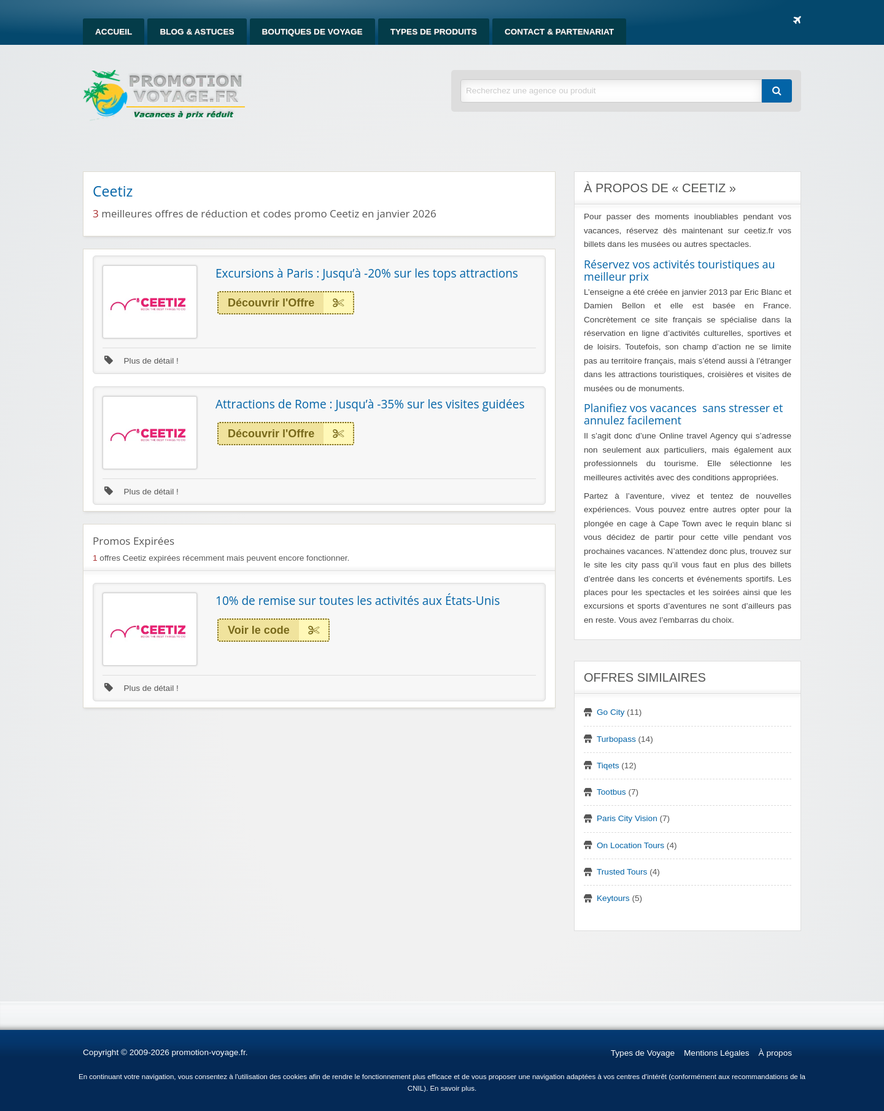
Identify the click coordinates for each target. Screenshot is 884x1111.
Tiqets (608, 765)
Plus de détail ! (141, 360)
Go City (610, 712)
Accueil (113, 31)
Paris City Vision (627, 818)
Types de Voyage (643, 1053)
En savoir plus (452, 1088)
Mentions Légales (717, 1053)
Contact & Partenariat (559, 31)
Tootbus (611, 792)
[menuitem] (113, 31)
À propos (775, 1053)
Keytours (613, 898)
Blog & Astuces (197, 31)
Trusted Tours (622, 871)
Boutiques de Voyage (312, 31)
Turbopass (616, 739)
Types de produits (433, 31)
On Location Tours (630, 845)
